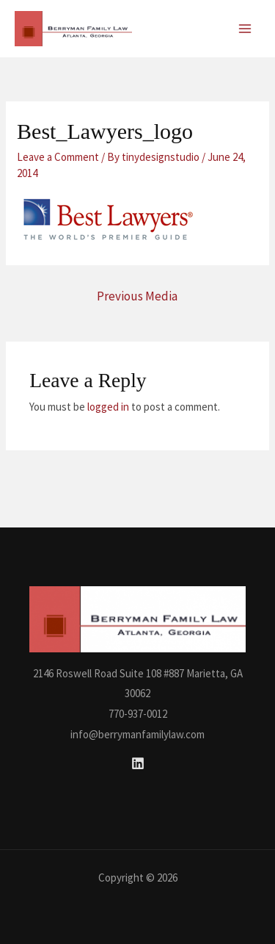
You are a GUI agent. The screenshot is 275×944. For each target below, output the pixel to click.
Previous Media (137, 296)
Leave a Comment (58, 157)
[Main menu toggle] (245, 29)
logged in (108, 407)
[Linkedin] (137, 763)
